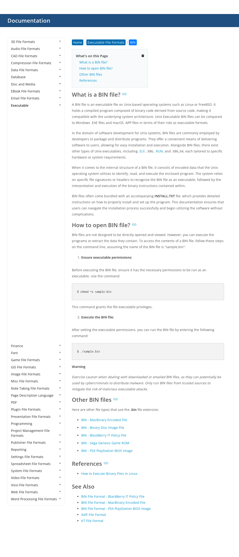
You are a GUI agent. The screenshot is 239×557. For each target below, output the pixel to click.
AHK (19, 133)
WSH (19, 317)
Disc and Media (36, 84)
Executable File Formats (34, 112)
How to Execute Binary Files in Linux (109, 473)
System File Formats (36, 471)
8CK (19, 119)
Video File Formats (36, 478)
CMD (19, 197)
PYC (18, 282)
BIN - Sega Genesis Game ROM (105, 443)
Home (77, 42)
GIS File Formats (36, 367)
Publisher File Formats (36, 442)
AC (18, 126)
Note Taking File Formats (36, 388)
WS (18, 303)
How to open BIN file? (95, 68)
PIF (18, 268)
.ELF (142, 151)
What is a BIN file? (93, 62)
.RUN (159, 151)
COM (19, 204)
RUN (19, 296)
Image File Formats (36, 374)
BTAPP (20, 176)
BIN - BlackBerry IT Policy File (103, 435)
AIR (18, 140)
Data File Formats (36, 70)
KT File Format (92, 520)
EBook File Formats (36, 91)
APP (18, 147)
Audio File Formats (36, 48)
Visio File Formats (36, 485)
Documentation (28, 20)
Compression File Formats (36, 63)
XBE (18, 331)
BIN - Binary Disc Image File (102, 427)
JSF (18, 232)
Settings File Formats (36, 457)
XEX (18, 338)
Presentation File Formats (36, 416)
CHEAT (21, 190)
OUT (19, 261)
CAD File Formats (36, 56)
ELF (18, 211)
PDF (36, 402)
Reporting (36, 449)
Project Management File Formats (36, 432)
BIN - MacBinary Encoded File (104, 420)
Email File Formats (36, 98)
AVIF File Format (93, 514)
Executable (36, 105)
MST (19, 254)
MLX (19, 239)
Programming (36, 423)
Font (36, 353)
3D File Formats (36, 41)
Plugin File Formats (36, 409)
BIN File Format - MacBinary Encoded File (113, 502)
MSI (18, 247)
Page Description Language (36, 395)
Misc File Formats (36, 381)
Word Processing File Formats (36, 499)
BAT (19, 155)
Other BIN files (90, 74)
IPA (18, 225)
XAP (18, 324)
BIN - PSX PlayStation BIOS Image (107, 450)
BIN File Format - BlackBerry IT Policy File (112, 496)
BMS (19, 169)
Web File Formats (36, 492)
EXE (18, 218)
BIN (18, 162)
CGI (18, 183)
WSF (19, 310)
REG (19, 289)
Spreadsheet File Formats (36, 464)
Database (36, 77)
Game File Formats (36, 360)
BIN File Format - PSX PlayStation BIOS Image (116, 508)
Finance (36, 346)
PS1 (18, 275)
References (88, 80)
